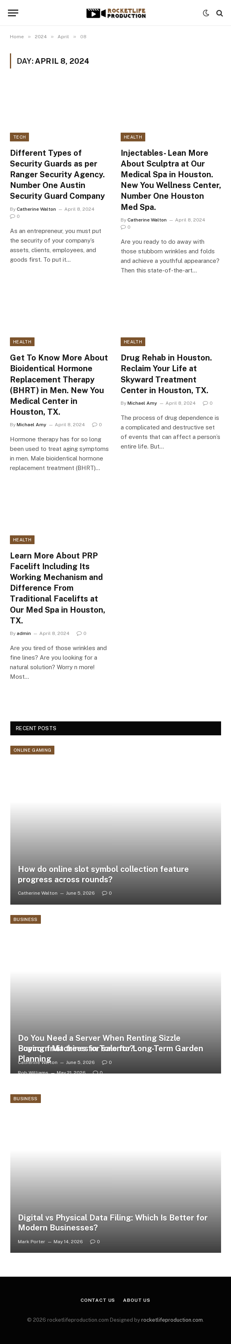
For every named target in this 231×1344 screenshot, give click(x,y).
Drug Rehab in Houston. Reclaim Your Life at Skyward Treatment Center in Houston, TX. (166, 374)
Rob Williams (33, 1073)
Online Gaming (32, 750)
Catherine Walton (36, 209)
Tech (19, 137)
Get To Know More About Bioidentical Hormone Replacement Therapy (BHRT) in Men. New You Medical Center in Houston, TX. (59, 385)
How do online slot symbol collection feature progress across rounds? (103, 874)
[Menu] (13, 13)
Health (133, 137)
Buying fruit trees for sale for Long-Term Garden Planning (110, 1054)
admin (24, 633)
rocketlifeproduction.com (172, 1320)
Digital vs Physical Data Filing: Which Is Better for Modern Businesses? (113, 1223)
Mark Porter (31, 1241)
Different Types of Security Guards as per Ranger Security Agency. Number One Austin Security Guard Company (57, 174)
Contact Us (98, 1300)
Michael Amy (31, 424)
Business (25, 919)
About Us (136, 1300)
